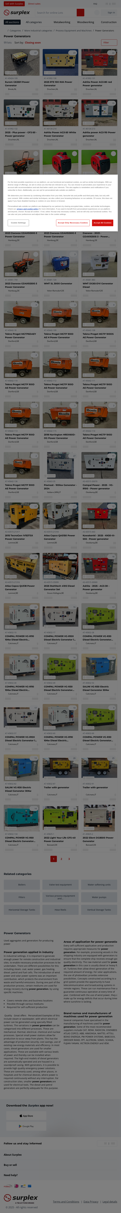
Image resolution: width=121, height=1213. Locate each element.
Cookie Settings (18, 223)
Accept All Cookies (103, 223)
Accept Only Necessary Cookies (73, 223)
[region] (60, 203)
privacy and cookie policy (27, 209)
